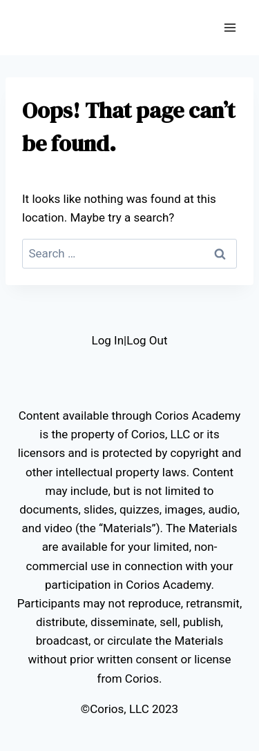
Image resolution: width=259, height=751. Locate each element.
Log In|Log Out (129, 340)
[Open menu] (229, 27)
